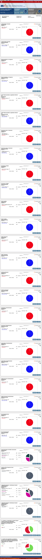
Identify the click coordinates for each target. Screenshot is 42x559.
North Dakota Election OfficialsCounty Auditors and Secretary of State (18, 6)
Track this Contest (38, 41)
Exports (35, 1)
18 (24, 11)
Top (39, 55)
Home (24, 1)
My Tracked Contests (30, 1)
